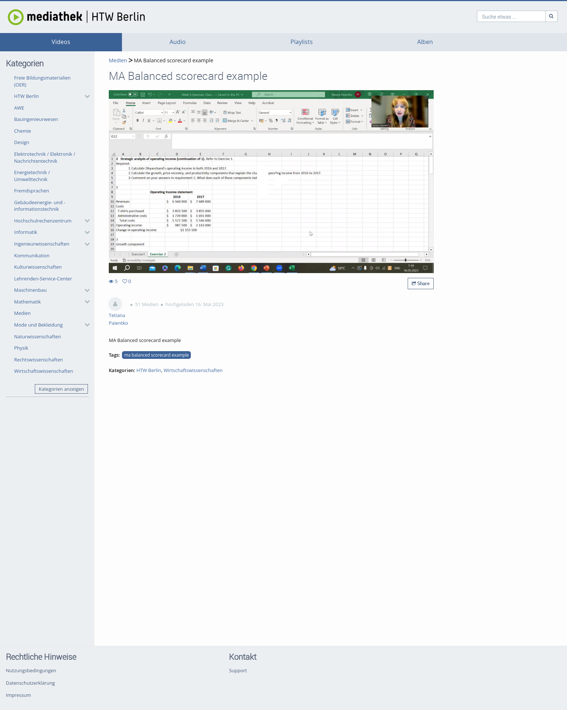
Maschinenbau (30, 290)
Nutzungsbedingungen (31, 670)
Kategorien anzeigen (61, 389)
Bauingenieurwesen (36, 119)
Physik (21, 348)
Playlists (301, 42)
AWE (19, 107)
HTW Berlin (26, 96)
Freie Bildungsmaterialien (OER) (42, 81)
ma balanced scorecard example (156, 355)
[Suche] (520, 16)
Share (421, 283)
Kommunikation (32, 255)
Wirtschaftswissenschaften (43, 371)
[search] (479, 16)
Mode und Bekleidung (38, 324)
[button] (50, 96)
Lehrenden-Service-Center (43, 278)
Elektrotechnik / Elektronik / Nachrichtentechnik (44, 157)
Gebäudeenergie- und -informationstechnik (40, 206)
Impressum (18, 695)
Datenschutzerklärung (30, 683)
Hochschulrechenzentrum (43, 220)
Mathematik (27, 301)
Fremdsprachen (31, 190)
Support (238, 670)
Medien (22, 313)
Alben (425, 42)
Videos (61, 42)
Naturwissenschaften (37, 336)
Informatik (25, 232)
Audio (178, 42)
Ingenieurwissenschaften (42, 243)
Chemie (22, 131)
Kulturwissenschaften (38, 267)
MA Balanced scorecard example (173, 60)
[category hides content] (85, 96)
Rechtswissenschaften (38, 359)
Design (21, 142)
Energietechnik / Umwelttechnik (32, 176)
